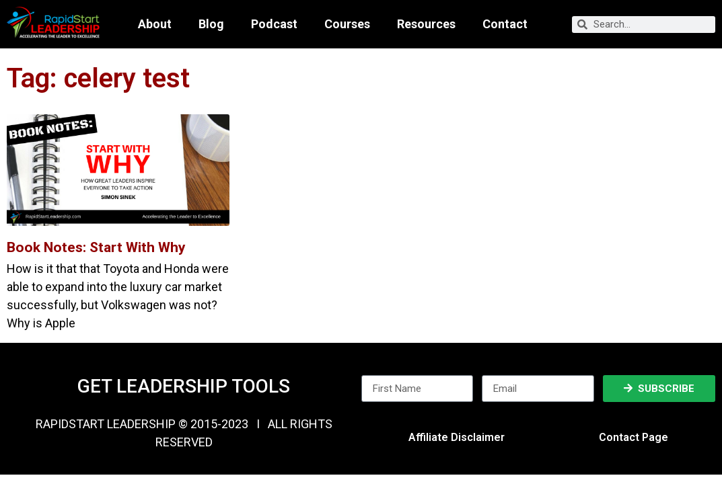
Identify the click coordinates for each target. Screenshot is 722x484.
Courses (347, 24)
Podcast (274, 24)
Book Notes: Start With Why (96, 247)
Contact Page (633, 437)
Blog (211, 24)
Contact (505, 24)
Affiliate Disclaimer (456, 437)
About (155, 24)
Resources (426, 24)
